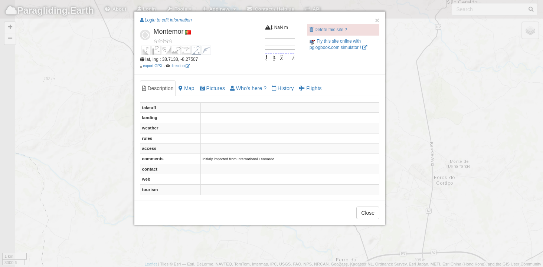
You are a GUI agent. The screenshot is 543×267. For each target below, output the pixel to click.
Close (367, 213)
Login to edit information (166, 20)
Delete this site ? (328, 29)
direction (180, 66)
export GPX (152, 66)
